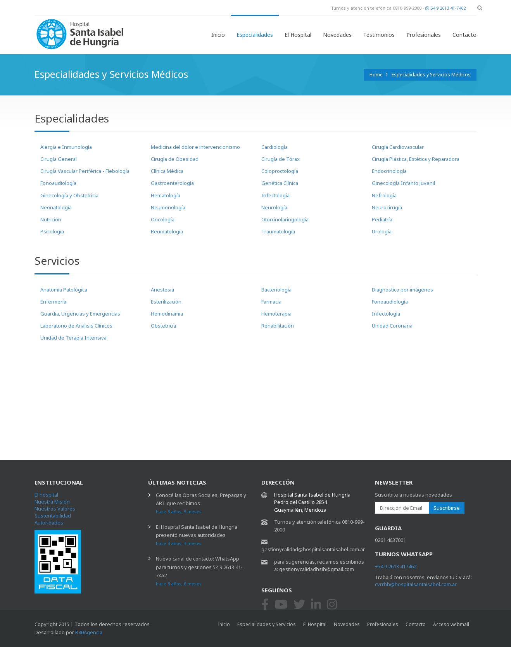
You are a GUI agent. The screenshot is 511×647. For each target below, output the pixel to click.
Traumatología (278, 231)
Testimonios (379, 34)
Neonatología (56, 207)
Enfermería (53, 301)
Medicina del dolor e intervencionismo (195, 146)
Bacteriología (276, 289)
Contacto (464, 34)
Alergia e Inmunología (66, 146)
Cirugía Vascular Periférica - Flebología (84, 170)
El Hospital (298, 34)
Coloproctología (279, 170)
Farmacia (271, 301)
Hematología (165, 195)
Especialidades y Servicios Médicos (431, 74)
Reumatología (167, 231)
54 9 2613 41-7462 (445, 8)
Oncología (162, 219)
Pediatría (382, 219)
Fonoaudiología (58, 182)
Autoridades (49, 522)
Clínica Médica (167, 170)
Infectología (275, 195)
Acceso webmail (451, 624)
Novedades (337, 34)
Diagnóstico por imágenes (402, 289)
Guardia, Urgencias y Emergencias (80, 313)
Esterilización (166, 301)
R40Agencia (88, 632)
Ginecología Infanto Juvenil (403, 182)
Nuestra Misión (52, 501)
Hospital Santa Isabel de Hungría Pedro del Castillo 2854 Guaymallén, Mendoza (312, 502)
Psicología (52, 231)
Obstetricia (163, 325)
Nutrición (50, 219)
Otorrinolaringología (285, 219)
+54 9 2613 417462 (395, 566)
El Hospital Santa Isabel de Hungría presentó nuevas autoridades (196, 534)
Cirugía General (58, 158)
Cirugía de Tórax (280, 158)
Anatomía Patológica (63, 289)
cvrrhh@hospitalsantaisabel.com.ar (416, 584)
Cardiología (274, 146)
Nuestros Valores (55, 508)
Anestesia (162, 289)
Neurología (274, 207)
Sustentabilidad (53, 515)
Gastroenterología (172, 182)
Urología (382, 231)
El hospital (46, 494)
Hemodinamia (167, 313)
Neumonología (168, 207)
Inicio (218, 34)
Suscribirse (446, 507)
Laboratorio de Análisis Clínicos (76, 325)
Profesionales (423, 34)
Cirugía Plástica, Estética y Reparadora (415, 158)
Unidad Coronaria (392, 325)
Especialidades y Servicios (266, 624)
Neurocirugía (387, 207)
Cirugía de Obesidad (175, 158)
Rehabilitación (277, 325)
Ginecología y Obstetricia (69, 195)
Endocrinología (389, 170)
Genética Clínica (279, 182)
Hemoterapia (276, 313)
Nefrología (384, 195)
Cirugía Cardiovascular (398, 146)
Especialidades (255, 34)
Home (376, 74)
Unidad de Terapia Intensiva (73, 337)
